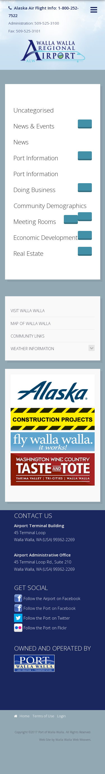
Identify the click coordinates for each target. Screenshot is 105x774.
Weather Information (32, 348)
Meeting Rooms (34, 221)
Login (61, 716)
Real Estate (28, 253)
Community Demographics (50, 205)
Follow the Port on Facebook (45, 608)
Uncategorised (33, 110)
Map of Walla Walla (30, 323)
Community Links (28, 336)
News (21, 142)
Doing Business (34, 189)
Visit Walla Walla (28, 310)
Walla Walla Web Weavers (72, 740)
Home (22, 716)
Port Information (35, 158)
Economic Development (45, 237)
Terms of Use (43, 716)
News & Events (33, 126)
